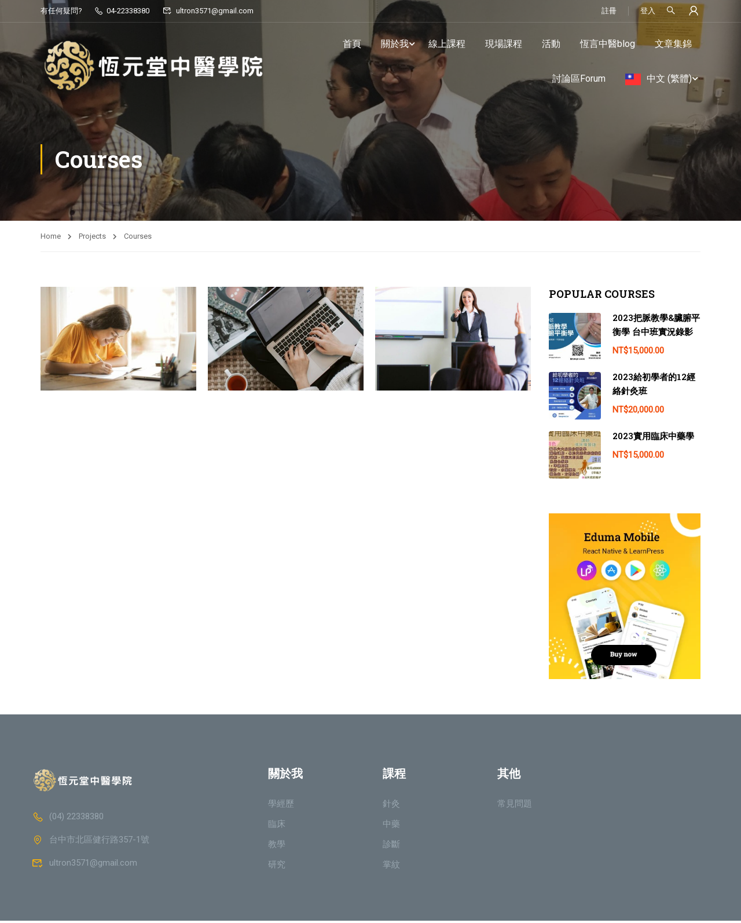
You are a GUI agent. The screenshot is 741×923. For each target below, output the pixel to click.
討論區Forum (579, 78)
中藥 (391, 826)
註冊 (609, 10)
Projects (92, 238)
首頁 (352, 43)
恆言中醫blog (607, 43)
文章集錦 (673, 43)
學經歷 (281, 806)
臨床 (276, 826)
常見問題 (514, 806)
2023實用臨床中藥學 (653, 438)
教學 (276, 846)
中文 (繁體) (669, 78)
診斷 (391, 846)
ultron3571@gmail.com (208, 10)
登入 (647, 10)
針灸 (391, 806)
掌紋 (391, 867)
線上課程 (446, 43)
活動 (551, 43)
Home (51, 238)
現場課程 (503, 43)
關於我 (395, 43)
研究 (276, 867)
